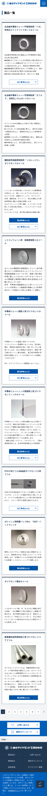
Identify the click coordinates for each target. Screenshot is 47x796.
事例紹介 (11, 761)
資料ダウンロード (24, 732)
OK (40, 784)
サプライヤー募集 (35, 767)
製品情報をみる (23, 220)
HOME (3, 739)
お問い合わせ (23, 725)
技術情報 (11, 767)
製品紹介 (11, 755)
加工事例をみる (23, 82)
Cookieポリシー (14, 791)
